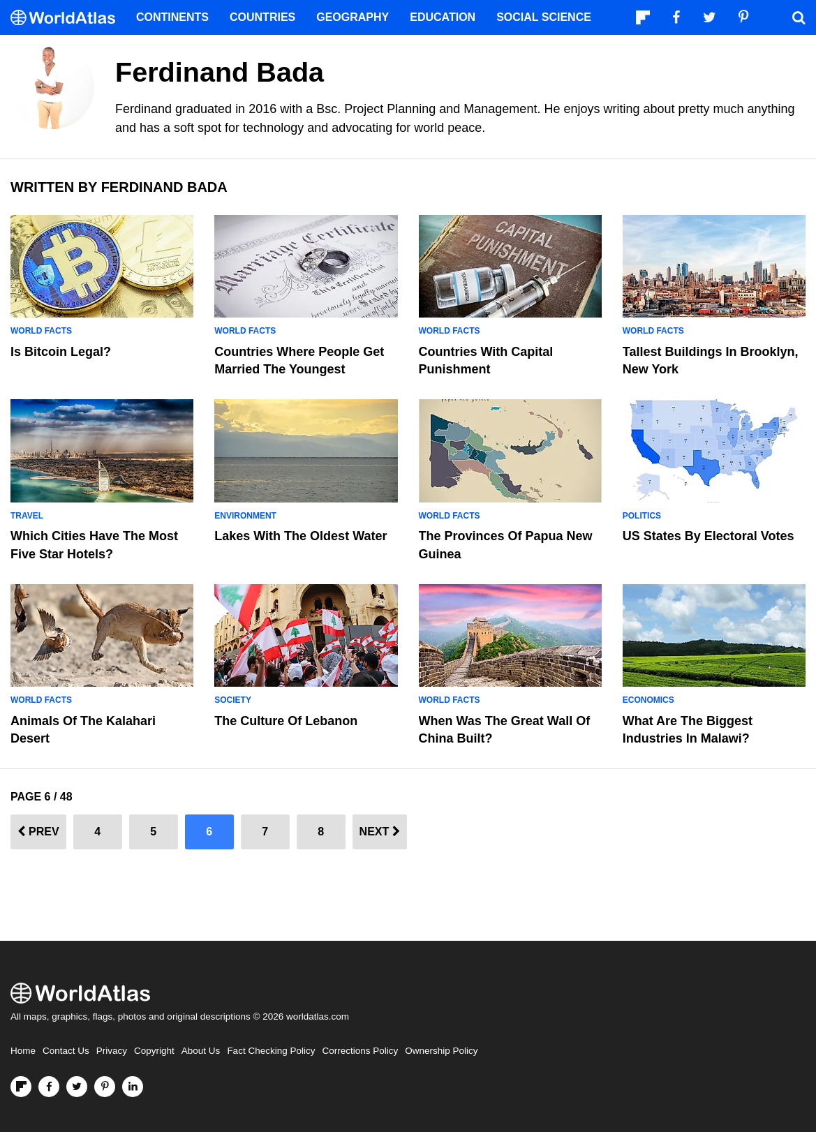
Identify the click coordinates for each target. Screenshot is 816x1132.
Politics (642, 516)
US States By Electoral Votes (708, 536)
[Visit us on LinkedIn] (132, 1086)
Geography (352, 17)
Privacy (111, 1050)
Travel (26, 516)
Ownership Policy (441, 1050)
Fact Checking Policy (271, 1050)
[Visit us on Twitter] (76, 1086)
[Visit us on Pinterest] (104, 1086)
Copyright (154, 1050)
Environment (245, 516)
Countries (262, 17)
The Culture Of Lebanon (285, 721)
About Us (201, 1050)
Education (442, 17)
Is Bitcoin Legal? (60, 352)
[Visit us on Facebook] (48, 1086)
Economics (648, 700)
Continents (172, 17)
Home (23, 1050)
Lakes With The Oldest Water (300, 536)
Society (232, 700)
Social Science (543, 17)
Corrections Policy (360, 1050)
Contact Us (66, 1050)
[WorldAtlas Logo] (68, 18)
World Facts (41, 331)
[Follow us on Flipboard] (20, 1086)
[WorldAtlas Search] (799, 17)
